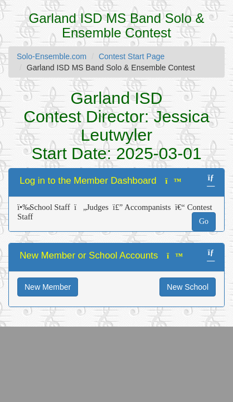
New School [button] (187, 287)
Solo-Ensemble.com (51, 56)
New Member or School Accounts (89, 255)
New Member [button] (48, 287)
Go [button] (203, 221)
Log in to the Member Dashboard (88, 180)
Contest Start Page (131, 56)
